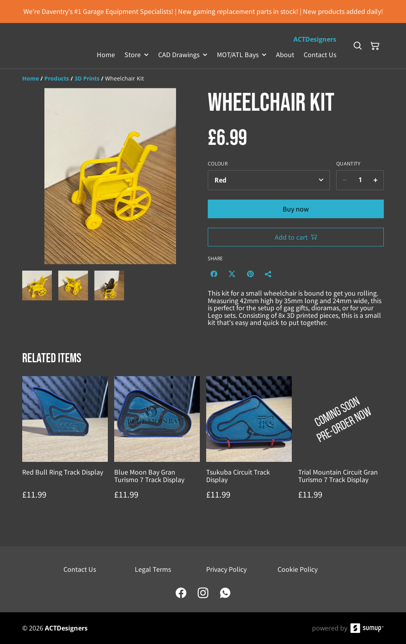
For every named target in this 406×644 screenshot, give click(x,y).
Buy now (296, 208)
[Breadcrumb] (203, 78)
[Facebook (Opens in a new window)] (214, 274)
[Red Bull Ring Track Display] (65, 445)
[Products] (56, 78)
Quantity (348, 164)
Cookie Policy (298, 569)
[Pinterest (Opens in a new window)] (250, 274)
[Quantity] (360, 180)
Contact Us (79, 569)
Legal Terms (153, 569)
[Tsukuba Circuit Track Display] (249, 445)
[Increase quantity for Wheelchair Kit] (376, 180)
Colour (218, 164)
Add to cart (296, 237)
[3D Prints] (87, 78)
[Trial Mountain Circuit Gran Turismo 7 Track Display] (341, 445)
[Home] (30, 78)
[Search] (357, 46)
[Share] (268, 274)
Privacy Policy (226, 569)
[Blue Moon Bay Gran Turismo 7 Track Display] (157, 445)
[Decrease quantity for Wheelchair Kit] (344, 180)
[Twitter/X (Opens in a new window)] (232, 274)
